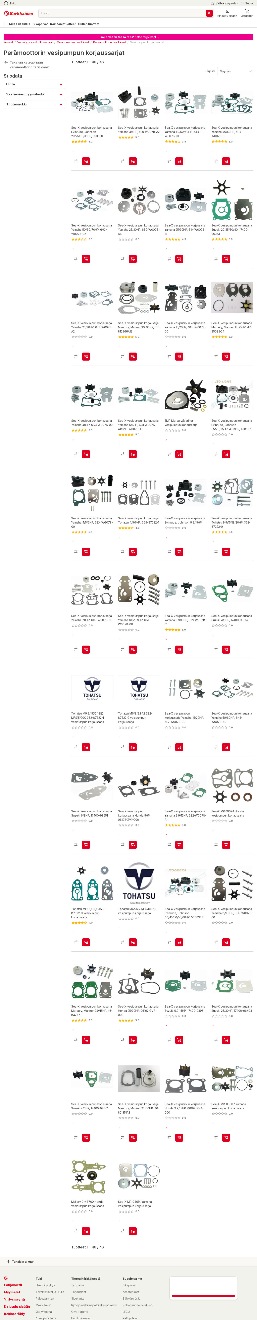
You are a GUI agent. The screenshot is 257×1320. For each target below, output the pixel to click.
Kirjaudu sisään (17, 1266)
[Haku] (209, 13)
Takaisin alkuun (21, 1221)
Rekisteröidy (14, 1273)
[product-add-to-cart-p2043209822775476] (133, 252)
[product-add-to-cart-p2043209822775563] (86, 346)
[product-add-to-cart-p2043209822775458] (179, 818)
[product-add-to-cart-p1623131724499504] (226, 818)
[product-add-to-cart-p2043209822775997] (86, 252)
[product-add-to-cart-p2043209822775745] (179, 629)
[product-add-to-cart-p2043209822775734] (133, 1006)
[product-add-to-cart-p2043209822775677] (179, 158)
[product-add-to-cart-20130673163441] (86, 723)
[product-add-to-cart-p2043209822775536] (133, 441)
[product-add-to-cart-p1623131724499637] (226, 1100)
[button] (227, 13)
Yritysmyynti (14, 1258)
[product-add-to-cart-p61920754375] (179, 723)
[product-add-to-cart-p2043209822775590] (133, 1100)
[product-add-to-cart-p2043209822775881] (133, 818)
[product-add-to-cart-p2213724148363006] (226, 441)
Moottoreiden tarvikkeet (73, 42)
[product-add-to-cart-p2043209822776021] (226, 912)
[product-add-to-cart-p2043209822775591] (86, 1100)
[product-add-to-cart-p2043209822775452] (86, 629)
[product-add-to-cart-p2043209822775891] (133, 158)
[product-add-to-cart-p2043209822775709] (179, 1006)
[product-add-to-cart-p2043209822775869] (133, 346)
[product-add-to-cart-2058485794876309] (86, 912)
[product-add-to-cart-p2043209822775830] (179, 535)
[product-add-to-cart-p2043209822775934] (86, 818)
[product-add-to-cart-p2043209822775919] (133, 629)
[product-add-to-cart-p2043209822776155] (226, 252)
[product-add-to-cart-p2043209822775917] (86, 441)
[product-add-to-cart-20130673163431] (133, 723)
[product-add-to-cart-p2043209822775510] (179, 1100)
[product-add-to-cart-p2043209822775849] (179, 346)
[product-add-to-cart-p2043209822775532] (226, 629)
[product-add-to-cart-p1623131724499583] (86, 1190)
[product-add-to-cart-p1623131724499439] (133, 1190)
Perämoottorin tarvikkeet (109, 42)
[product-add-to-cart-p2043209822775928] (86, 1006)
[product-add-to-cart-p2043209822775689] (226, 535)
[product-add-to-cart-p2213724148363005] (179, 912)
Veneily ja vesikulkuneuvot (35, 42)
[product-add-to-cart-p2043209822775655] (86, 535)
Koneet (8, 42)
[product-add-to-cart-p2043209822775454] (179, 252)
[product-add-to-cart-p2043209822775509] (226, 158)
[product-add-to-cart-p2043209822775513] (86, 158)
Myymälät (12, 1251)
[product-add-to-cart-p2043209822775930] (133, 535)
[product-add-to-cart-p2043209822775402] (226, 346)
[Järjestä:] (235, 71)
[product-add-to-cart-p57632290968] (133, 912)
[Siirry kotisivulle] (18, 13)
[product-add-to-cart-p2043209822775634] (226, 1006)
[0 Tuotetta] (247, 13)
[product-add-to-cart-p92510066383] (179, 441)
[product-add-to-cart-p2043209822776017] (226, 723)
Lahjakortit (13, 1244)
